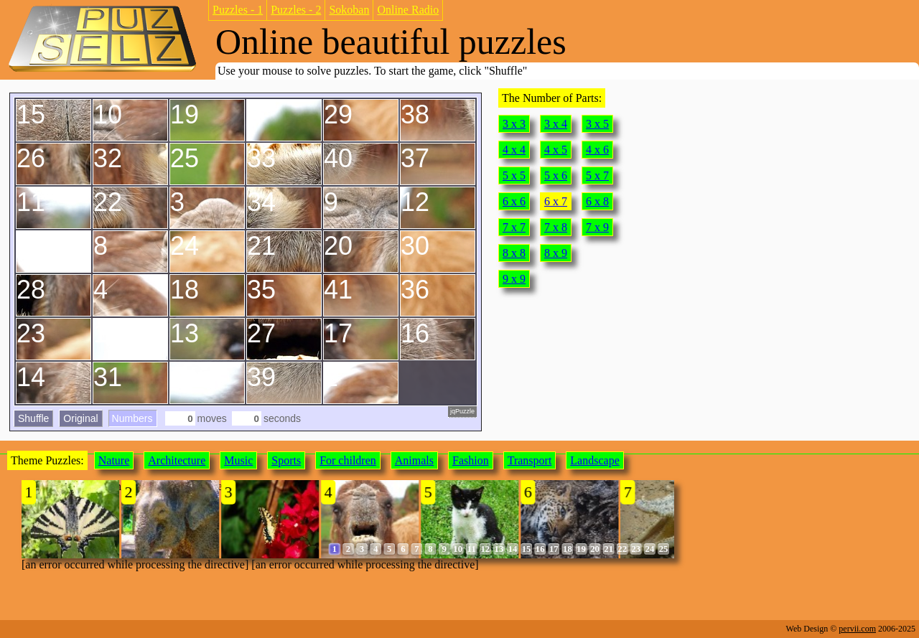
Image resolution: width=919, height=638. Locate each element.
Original (80, 418)
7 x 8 (555, 227)
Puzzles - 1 (238, 10)
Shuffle (33, 418)
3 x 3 (514, 124)
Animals (414, 460)
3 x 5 (597, 124)
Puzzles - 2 (296, 10)
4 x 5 (555, 150)
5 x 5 (514, 175)
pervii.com (857, 629)
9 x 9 (514, 279)
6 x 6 (514, 201)
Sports (286, 460)
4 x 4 (514, 150)
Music (238, 460)
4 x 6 (597, 150)
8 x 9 (555, 253)
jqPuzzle (462, 411)
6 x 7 (555, 201)
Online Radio (408, 10)
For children (347, 460)
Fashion (470, 460)
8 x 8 (514, 253)
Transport (530, 460)
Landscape (594, 460)
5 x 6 (555, 175)
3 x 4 (555, 124)
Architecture (176, 460)
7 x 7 (514, 227)
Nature (114, 460)
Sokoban (349, 10)
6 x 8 (597, 201)
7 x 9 (597, 227)
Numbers (132, 418)
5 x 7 (597, 175)
